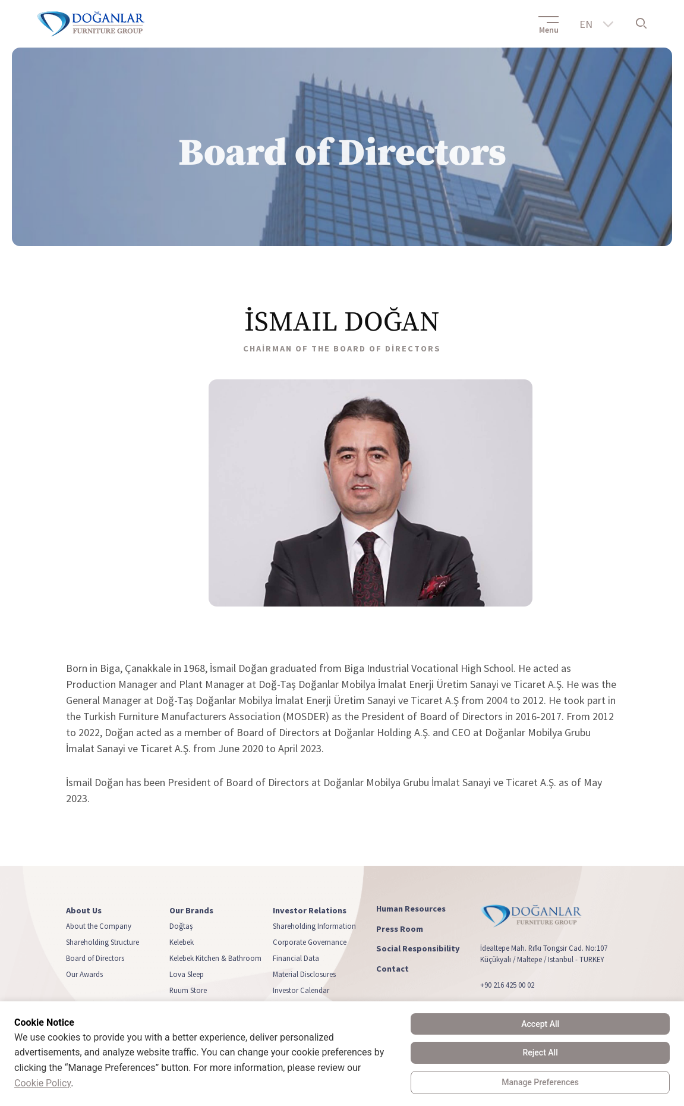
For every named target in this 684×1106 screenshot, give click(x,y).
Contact (392, 969)
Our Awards (84, 974)
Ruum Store (188, 990)
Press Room (399, 928)
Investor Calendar (301, 990)
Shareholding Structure (102, 942)
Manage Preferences (540, 1082)
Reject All (540, 1052)
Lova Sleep (186, 974)
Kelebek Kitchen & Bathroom (215, 958)
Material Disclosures (304, 974)
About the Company (98, 926)
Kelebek (181, 942)
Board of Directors (95, 958)
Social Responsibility (418, 949)
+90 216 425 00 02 (507, 984)
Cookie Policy (42, 1083)
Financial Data (296, 958)
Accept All (540, 1024)
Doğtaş (181, 926)
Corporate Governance (309, 942)
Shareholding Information (314, 926)
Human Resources (411, 909)
